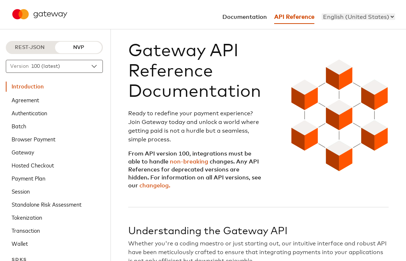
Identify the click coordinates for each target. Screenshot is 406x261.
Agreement (25, 100)
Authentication (29, 113)
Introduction (28, 87)
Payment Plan (28, 178)
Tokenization (27, 217)
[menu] (358, 16)
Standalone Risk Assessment (46, 204)
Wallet (20, 243)
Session (21, 191)
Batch (19, 126)
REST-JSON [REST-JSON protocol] (30, 47)
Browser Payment (33, 139)
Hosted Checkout (33, 165)
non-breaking (189, 162)
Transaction (26, 230)
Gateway (23, 152)
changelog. (154, 185)
